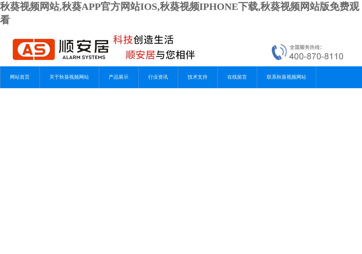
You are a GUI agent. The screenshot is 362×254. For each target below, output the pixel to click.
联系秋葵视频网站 (286, 77)
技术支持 (197, 77)
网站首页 (20, 77)
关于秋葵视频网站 (69, 77)
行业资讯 (158, 77)
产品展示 (118, 77)
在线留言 (237, 77)
